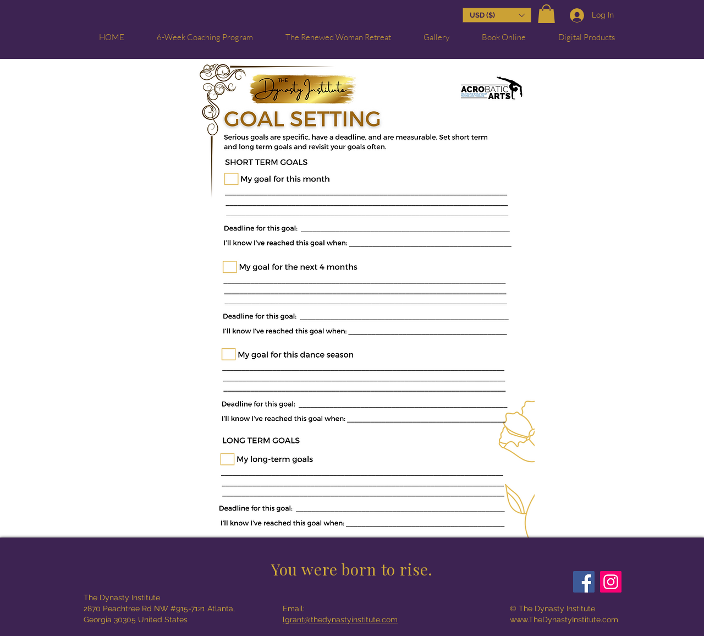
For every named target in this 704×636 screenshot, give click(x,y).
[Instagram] (611, 582)
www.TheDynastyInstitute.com (564, 619)
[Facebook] (584, 582)
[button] (546, 15)
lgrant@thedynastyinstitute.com (340, 619)
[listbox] (497, 15)
